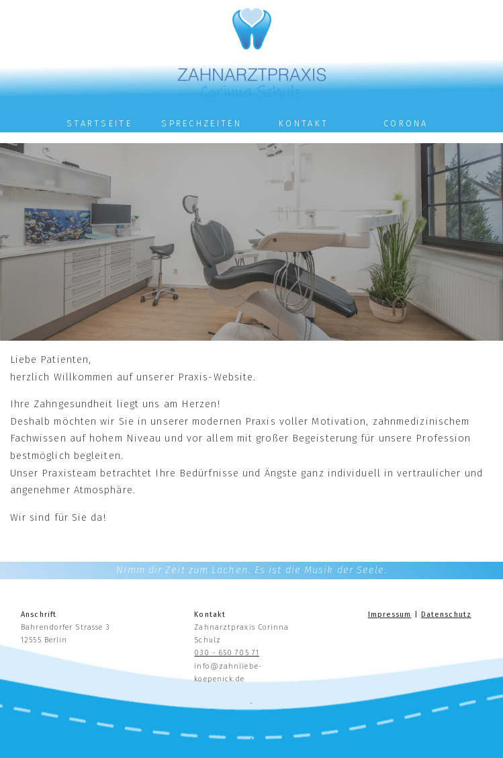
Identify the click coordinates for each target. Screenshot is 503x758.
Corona (405, 123)
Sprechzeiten (201, 123)
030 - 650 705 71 (226, 652)
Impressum (390, 614)
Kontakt (303, 123)
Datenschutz (446, 614)
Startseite (99, 123)
